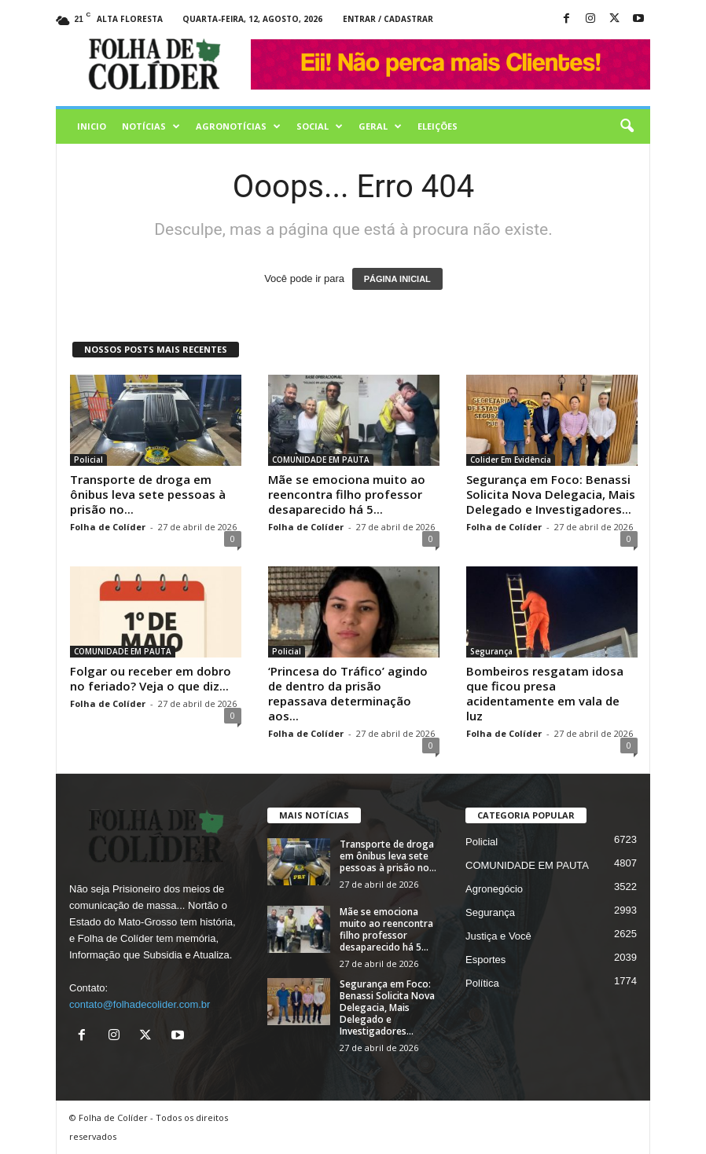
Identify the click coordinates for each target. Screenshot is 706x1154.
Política (482, 983)
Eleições (437, 126)
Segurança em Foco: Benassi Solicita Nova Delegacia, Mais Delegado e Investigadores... (550, 494)
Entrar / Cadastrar (388, 18)
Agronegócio (494, 889)
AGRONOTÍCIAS (238, 126)
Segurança (491, 651)
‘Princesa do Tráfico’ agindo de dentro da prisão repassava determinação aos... (348, 693)
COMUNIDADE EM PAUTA (321, 459)
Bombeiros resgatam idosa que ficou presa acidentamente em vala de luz (544, 693)
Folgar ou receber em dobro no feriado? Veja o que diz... (150, 678)
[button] (626, 126)
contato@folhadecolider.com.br (139, 1004)
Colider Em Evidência (510, 459)
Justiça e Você (498, 936)
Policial (88, 459)
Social (319, 126)
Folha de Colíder (107, 527)
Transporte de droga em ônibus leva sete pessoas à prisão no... (148, 494)
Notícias (151, 126)
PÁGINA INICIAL (397, 279)
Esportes (485, 959)
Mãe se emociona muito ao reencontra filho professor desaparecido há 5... (346, 494)
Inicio (91, 126)
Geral (380, 126)
